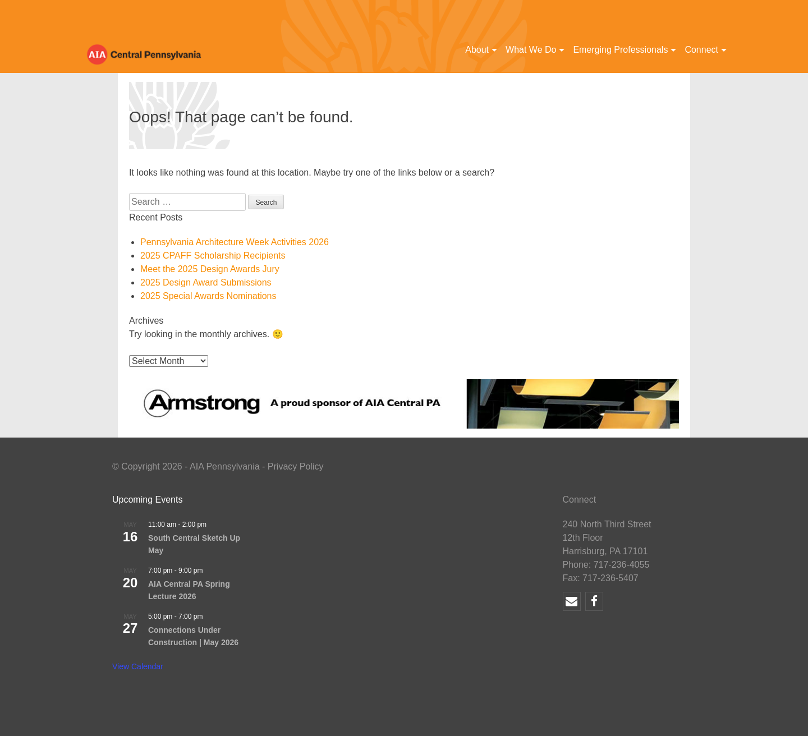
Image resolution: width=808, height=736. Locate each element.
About (477, 49)
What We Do (531, 49)
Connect (701, 49)
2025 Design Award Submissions (206, 282)
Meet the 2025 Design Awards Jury (209, 269)
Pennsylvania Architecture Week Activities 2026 (234, 242)
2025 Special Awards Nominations (208, 296)
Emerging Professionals (620, 49)
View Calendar (137, 666)
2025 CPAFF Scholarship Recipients (213, 255)
